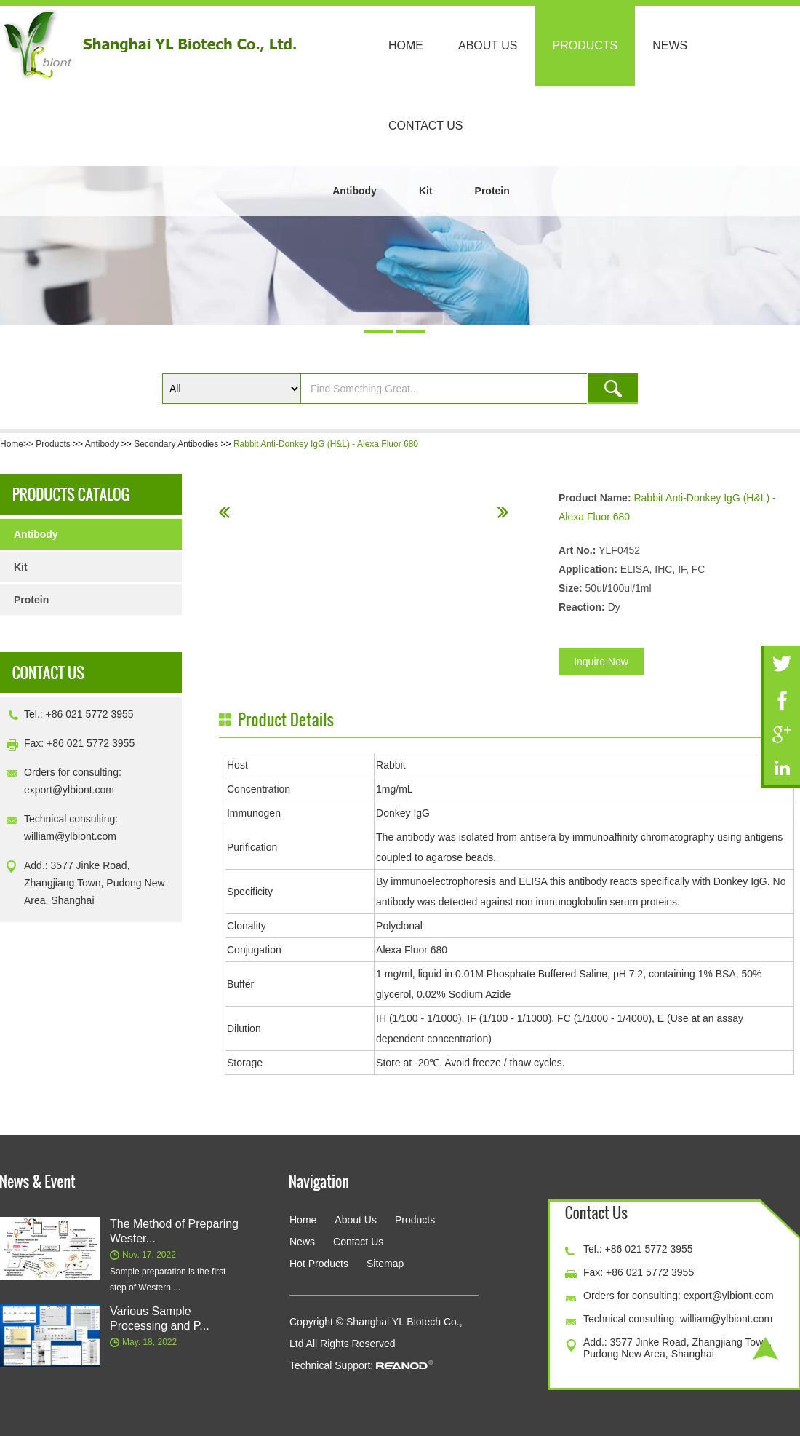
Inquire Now (601, 661)
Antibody (354, 191)
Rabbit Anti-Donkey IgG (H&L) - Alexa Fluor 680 (325, 444)
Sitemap (385, 1263)
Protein (492, 191)
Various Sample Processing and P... (159, 1318)
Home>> (18, 444)
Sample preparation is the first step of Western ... (167, 1279)
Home (405, 45)
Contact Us (425, 125)
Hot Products (318, 1263)
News (669, 45)
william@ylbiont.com (70, 836)
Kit (426, 191)
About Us (488, 45)
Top (765, 1348)
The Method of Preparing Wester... (174, 1231)
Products (585, 45)
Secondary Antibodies (176, 444)
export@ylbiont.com (69, 790)
